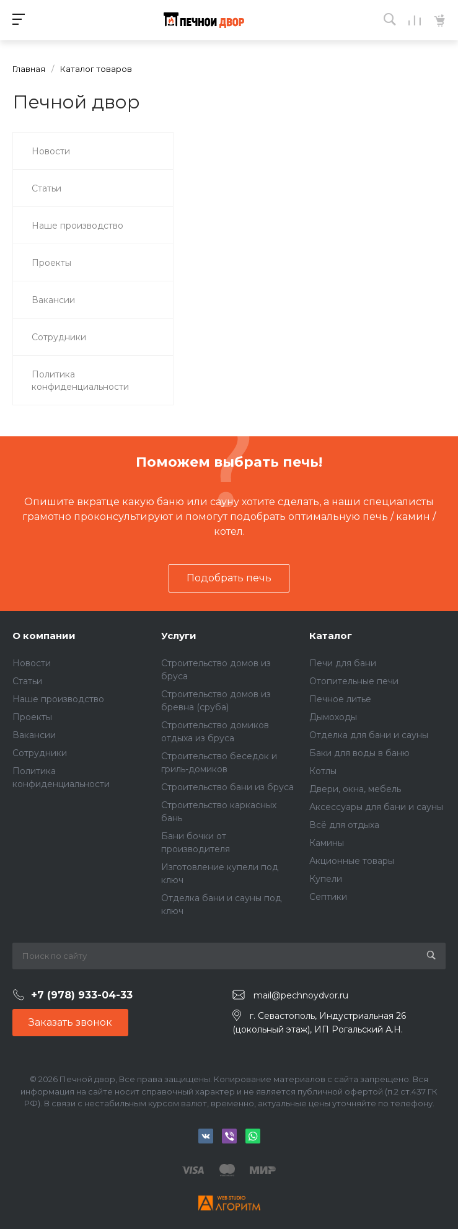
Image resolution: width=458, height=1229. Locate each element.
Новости (31, 663)
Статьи (27, 681)
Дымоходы (333, 717)
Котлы (323, 771)
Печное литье (340, 699)
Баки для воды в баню (359, 753)
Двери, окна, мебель (355, 789)
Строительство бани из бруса (227, 787)
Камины (326, 842)
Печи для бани (342, 663)
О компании (44, 635)
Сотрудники (39, 753)
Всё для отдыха (344, 824)
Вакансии (34, 735)
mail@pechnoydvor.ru (300, 995)
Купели (325, 878)
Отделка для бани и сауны (368, 735)
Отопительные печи (354, 681)
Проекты (32, 717)
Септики (328, 896)
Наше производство (58, 699)
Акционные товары (351, 860)
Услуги (178, 635)
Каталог (330, 635)
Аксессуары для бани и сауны (376, 807)
